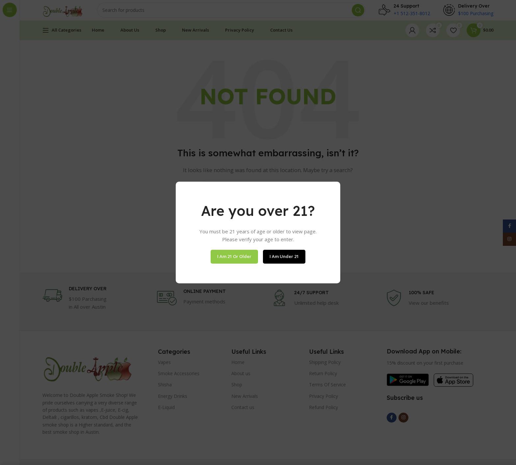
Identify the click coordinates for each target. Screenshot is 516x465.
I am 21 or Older (234, 256)
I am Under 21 (284, 256)
